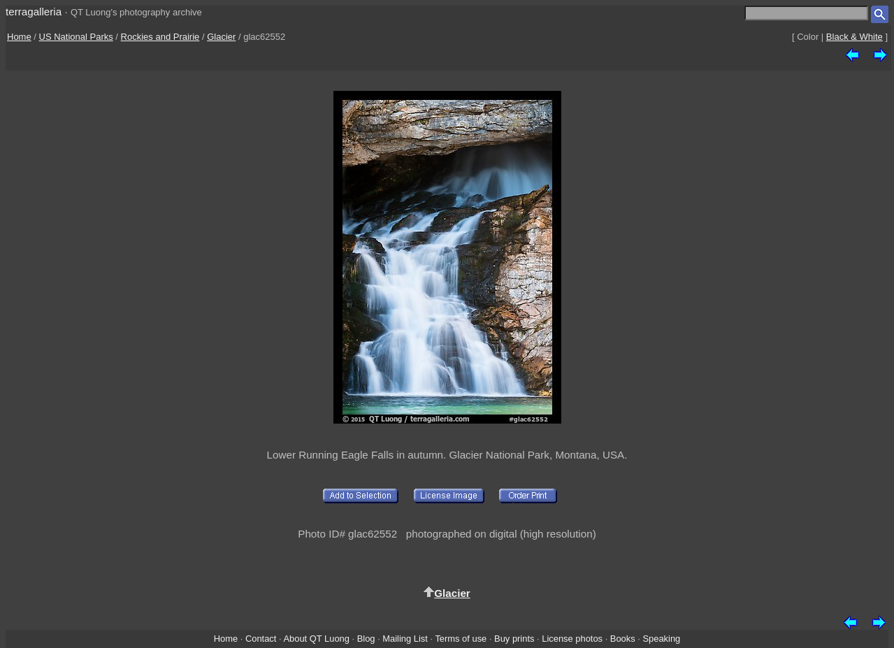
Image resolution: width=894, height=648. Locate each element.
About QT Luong (316, 638)
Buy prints (514, 638)
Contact (260, 638)
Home (19, 36)
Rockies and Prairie (160, 36)
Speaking (661, 638)
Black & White (854, 36)
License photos (572, 638)
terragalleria (34, 11)
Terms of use (460, 638)
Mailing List (405, 638)
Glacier (221, 36)
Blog (366, 638)
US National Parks (76, 36)
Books (622, 638)
